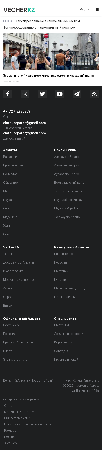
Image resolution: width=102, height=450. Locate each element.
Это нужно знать (15, 360)
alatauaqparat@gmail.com (24, 123)
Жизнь (8, 226)
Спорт (7, 208)
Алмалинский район (68, 165)
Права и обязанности (18, 342)
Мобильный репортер (18, 280)
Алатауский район (67, 157)
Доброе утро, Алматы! (18, 262)
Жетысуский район (68, 217)
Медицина (10, 217)
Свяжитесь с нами (17, 418)
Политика (10, 174)
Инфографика (13, 271)
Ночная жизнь (64, 297)
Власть (8, 351)
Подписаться (13, 437)
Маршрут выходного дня (71, 288)
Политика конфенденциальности (27, 424)
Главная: (8, 20)
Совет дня (61, 351)
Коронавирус (64, 342)
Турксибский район (68, 191)
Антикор (10, 443)
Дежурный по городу (69, 334)
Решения (9, 334)
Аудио (7, 288)
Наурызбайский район (70, 200)
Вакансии (10, 157)
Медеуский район (66, 208)
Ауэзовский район (67, 174)
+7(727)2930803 (16, 111)
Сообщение (11, 325)
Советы (8, 234)
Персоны (60, 262)
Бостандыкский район (70, 183)
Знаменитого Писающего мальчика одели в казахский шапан (49, 76)
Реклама (10, 431)
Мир (6, 191)
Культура (61, 280)
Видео (7, 305)
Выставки (61, 271)
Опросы (9, 297)
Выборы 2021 (63, 325)
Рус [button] (83, 9)
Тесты (7, 254)
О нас (7, 117)
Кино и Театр (63, 254)
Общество (10, 183)
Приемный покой (66, 360)
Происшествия (14, 165)
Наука (7, 200)
